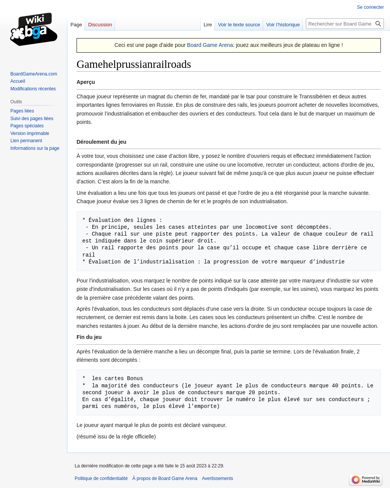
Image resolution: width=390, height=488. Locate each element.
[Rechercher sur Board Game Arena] (345, 23)
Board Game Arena (210, 45)
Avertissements (217, 478)
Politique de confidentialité (101, 478)
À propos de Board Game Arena (164, 478)
